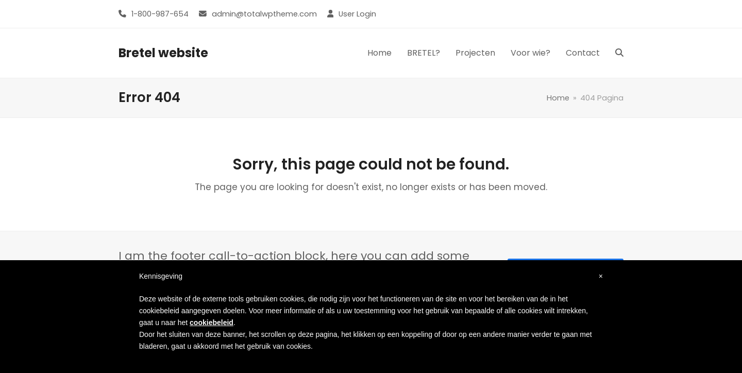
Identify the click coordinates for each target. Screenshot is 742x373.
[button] (619, 53)
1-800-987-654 (160, 14)
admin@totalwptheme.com (264, 14)
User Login (357, 14)
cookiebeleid (211, 322)
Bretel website (163, 52)
